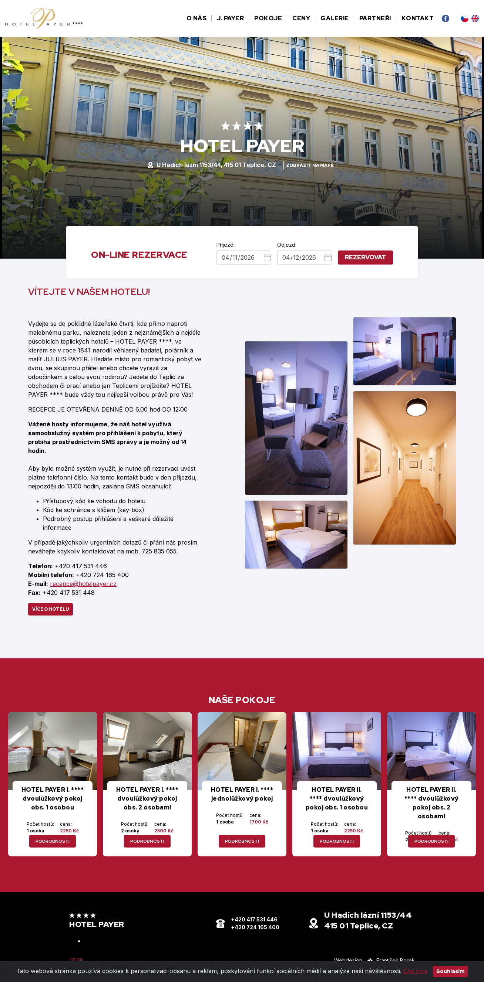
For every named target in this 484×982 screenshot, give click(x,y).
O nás (196, 18)
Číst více (415, 971)
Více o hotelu (50, 609)
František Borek (390, 960)
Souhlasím (450, 971)
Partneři (375, 18)
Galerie (334, 18)
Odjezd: (286, 245)
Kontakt (417, 18)
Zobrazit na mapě (310, 165)
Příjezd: (225, 245)
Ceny (301, 18)
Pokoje (268, 18)
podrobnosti (53, 841)
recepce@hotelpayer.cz (83, 583)
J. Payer (230, 18)
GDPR (76, 960)
